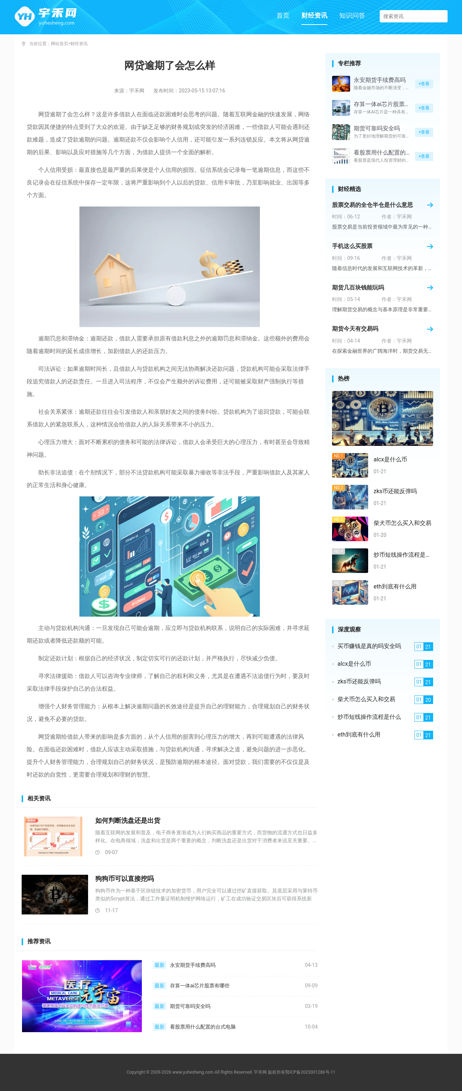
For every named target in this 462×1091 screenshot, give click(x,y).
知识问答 (352, 15)
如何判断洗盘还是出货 (127, 820)
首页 (282, 15)
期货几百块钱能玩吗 (358, 287)
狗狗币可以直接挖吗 (124, 878)
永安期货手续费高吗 (192, 965)
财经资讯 (314, 15)
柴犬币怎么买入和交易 (402, 523)
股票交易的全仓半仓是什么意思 (372, 205)
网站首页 (59, 44)
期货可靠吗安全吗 (190, 1006)
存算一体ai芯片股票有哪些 (200, 985)
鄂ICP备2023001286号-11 (310, 1072)
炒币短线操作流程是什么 (403, 555)
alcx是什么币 (390, 459)
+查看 (424, 83)
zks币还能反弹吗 (395, 491)
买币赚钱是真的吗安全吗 (369, 646)
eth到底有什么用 (395, 586)
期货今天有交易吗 (355, 329)
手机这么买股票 (352, 246)
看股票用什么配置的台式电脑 (203, 1027)
